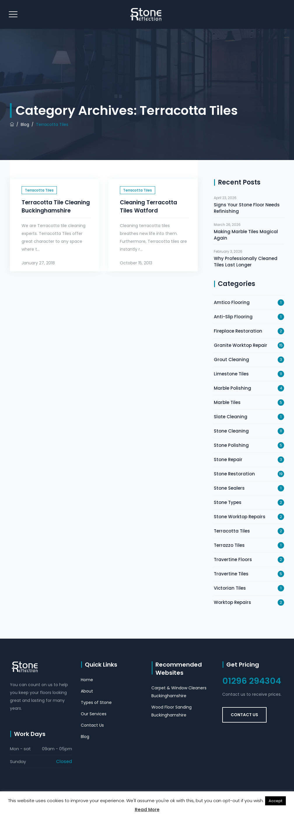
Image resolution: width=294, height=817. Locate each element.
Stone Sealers (229, 488)
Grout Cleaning (231, 359)
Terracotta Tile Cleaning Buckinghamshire (56, 206)
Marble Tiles (227, 402)
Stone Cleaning (231, 431)
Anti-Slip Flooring (233, 317)
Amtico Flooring (232, 302)
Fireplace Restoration (238, 331)
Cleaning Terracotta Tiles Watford (148, 206)
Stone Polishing (231, 445)
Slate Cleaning (230, 417)
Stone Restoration (234, 474)
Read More (147, 810)
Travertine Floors (233, 559)
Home (87, 680)
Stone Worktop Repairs (239, 517)
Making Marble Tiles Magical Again (246, 235)
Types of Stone (96, 702)
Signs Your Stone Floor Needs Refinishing (247, 208)
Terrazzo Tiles (229, 545)
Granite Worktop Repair (240, 345)
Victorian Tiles (230, 588)
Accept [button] (275, 801)
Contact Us (92, 725)
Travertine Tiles (231, 574)
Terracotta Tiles (39, 190)
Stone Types (228, 502)
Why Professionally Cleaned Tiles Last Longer (245, 261)
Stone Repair (228, 459)
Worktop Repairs (232, 602)
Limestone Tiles (231, 374)
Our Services (93, 714)
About (87, 691)
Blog (85, 736)
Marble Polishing (232, 388)
